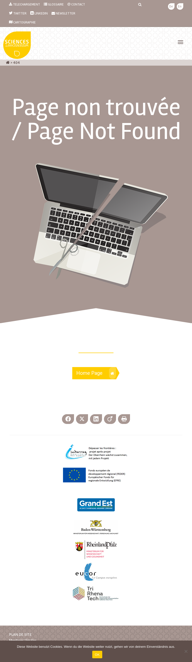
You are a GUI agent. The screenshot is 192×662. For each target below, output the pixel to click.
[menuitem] (171, 6)
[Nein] (185, 651)
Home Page (96, 373)
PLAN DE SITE (20, 634)
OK (97, 655)
